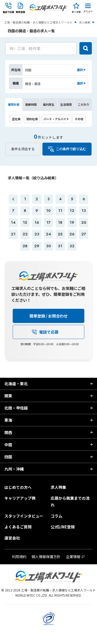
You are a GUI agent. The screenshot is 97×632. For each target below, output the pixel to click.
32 (72, 246)
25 (60, 234)
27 (83, 234)
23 (36, 234)
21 (13, 234)
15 (25, 222)
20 (83, 222)
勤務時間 (31, 104)
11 (60, 210)
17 (48, 222)
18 (60, 222)
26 (71, 234)
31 (60, 246)
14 (13, 222)
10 (48, 210)
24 (48, 234)
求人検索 (84, 22)
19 (72, 222)
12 (72, 210)
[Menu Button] (88, 8)
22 (25, 234)
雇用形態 (13, 104)
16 (36, 222)
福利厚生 (48, 104)
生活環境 (66, 104)
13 (83, 210)
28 (25, 246)
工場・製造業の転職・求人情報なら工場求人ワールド (38, 22)
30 (48, 246)
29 (36, 246)
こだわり (83, 104)
